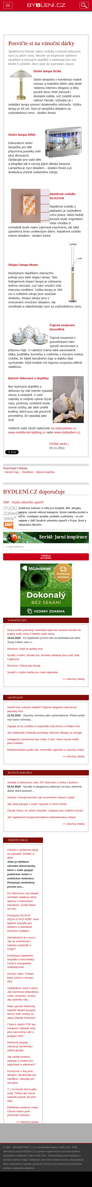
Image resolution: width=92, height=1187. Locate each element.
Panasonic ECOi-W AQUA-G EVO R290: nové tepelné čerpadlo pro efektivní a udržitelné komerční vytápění (23, 923)
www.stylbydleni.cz (67, 432)
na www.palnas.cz (63, 428)
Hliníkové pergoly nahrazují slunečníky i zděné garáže (20, 1046)
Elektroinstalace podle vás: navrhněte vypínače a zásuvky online (45, 749)
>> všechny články (74, 679)
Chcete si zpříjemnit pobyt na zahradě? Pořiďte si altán (22, 853)
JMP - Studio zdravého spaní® (23, 502)
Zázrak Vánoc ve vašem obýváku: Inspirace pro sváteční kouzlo (45, 810)
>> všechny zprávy (27, 1122)
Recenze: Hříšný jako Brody (24, 665)
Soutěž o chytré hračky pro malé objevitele (32, 672)
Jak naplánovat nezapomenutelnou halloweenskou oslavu (41, 817)
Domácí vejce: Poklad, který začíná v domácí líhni (20, 977)
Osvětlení (27, 472)
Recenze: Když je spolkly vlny (25, 648)
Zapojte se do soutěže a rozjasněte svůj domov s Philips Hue (43, 726)
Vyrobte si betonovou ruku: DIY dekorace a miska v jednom (42, 782)
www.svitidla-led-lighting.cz (26, 432)
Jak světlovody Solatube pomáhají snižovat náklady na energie (44, 732)
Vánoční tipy (11, 472)
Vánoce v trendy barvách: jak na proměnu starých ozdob (40, 797)
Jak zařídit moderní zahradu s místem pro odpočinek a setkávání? (21, 1060)
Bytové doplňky (45, 472)
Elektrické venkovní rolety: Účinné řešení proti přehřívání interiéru (22, 1111)
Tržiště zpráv (58, 443)
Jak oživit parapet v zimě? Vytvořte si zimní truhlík (37, 804)
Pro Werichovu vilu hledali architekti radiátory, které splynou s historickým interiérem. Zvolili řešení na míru (22, 901)
